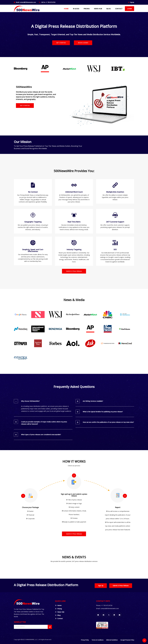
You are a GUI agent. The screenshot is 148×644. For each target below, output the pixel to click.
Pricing (58, 609)
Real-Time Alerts (74, 222)
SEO (115, 249)
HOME (66, 9)
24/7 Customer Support (115, 222)
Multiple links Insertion (115, 192)
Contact (59, 618)
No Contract (33, 192)
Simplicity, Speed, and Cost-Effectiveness (33, 250)
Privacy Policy (85, 640)
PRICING (87, 9)
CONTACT (118, 9)
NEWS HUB (98, 9)
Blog (58, 615)
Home (58, 605)
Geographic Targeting (33, 222)
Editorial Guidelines (112, 640)
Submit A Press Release (74, 271)
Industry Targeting (74, 249)
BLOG (108, 9)
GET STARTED (61, 43)
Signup (132, 2)
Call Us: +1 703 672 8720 (48, 2)
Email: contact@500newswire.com (26, 2)
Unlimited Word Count (74, 192)
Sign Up (100, 586)
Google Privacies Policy (127, 640)
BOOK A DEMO (83, 43)
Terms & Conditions (97, 640)
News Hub (59, 612)
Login (129, 9)
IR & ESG (76, 9)
